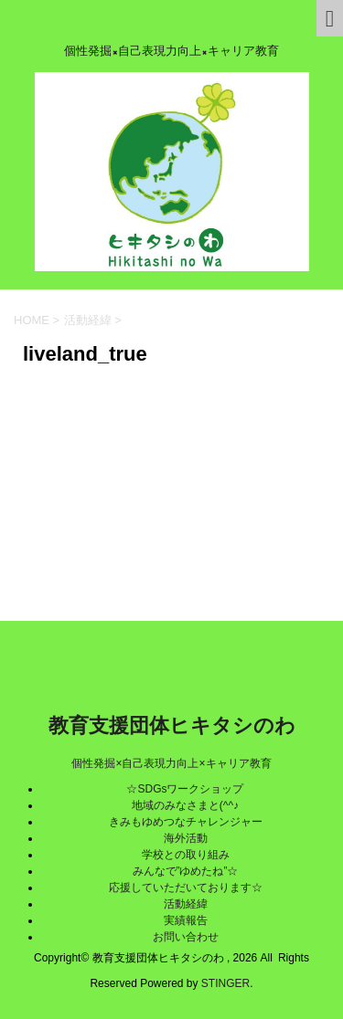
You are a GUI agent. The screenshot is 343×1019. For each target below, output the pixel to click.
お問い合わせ (186, 936)
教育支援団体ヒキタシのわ (171, 725)
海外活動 (186, 838)
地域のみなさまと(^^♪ (185, 805)
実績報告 (186, 920)
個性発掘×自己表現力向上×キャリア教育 (171, 763)
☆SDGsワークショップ (184, 789)
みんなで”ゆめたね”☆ (186, 871)
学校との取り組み (186, 854)
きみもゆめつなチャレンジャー (186, 821)
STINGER (225, 983)
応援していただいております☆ (186, 887)
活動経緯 (186, 904)
